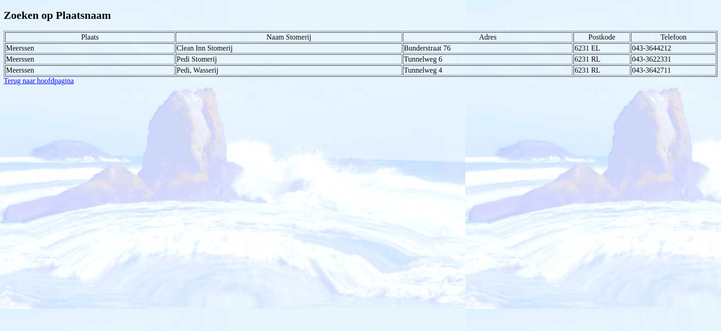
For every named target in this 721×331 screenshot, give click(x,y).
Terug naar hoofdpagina (39, 81)
